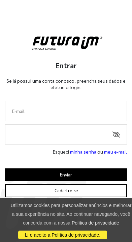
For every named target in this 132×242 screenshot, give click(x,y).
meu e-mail (115, 152)
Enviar (66, 174)
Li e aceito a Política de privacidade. (62, 235)
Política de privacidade (95, 223)
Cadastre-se (66, 190)
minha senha (83, 152)
